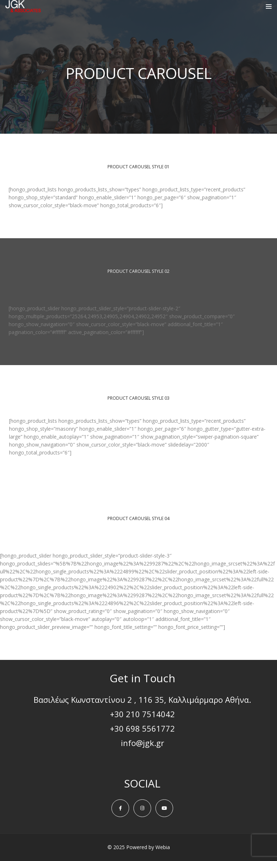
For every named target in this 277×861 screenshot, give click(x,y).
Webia (162, 847)
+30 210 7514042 (142, 714)
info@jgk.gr (142, 742)
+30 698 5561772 (142, 728)
